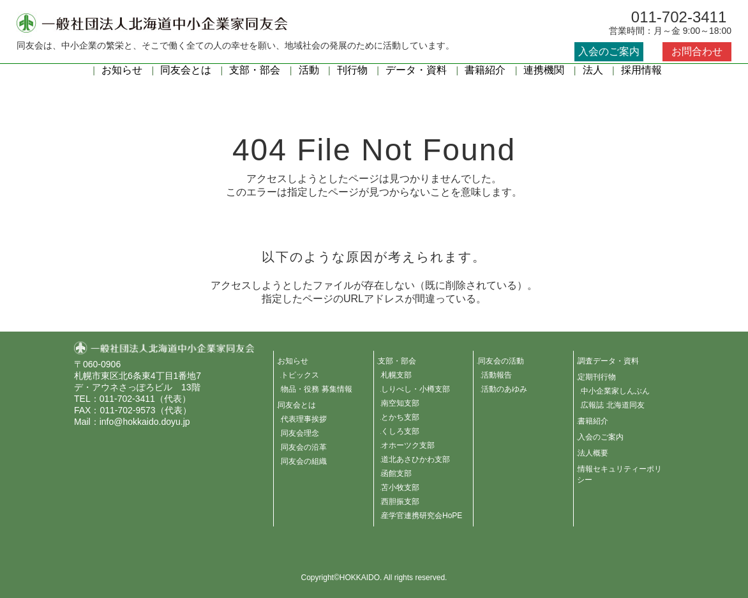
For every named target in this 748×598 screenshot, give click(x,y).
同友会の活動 (501, 360)
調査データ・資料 (608, 360)
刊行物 (352, 70)
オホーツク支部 (408, 445)
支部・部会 (254, 70)
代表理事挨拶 (304, 419)
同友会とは (185, 70)
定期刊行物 (597, 376)
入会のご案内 (609, 51)
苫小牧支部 (400, 487)
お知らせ (121, 70)
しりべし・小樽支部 (415, 389)
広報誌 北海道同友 (612, 405)
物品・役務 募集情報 (316, 389)
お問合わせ (696, 51)
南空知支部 (400, 403)
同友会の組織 (304, 461)
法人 (593, 70)
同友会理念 (300, 433)
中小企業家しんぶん (615, 391)
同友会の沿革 (304, 447)
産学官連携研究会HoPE (421, 515)
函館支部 (396, 473)
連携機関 (543, 70)
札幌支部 (396, 375)
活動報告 (496, 375)
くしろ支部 (400, 431)
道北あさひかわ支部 (415, 459)
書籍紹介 (485, 70)
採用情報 (641, 70)
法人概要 (593, 452)
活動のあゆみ (504, 389)
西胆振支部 (400, 501)
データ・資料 (416, 70)
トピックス (300, 375)
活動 (309, 70)
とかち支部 (400, 417)
